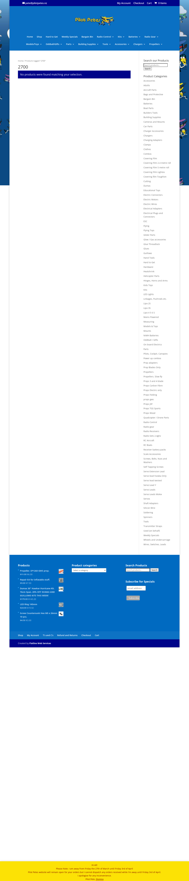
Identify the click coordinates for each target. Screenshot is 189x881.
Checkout (138, 3)
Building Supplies (87, 44)
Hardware (148, 267)
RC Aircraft (148, 440)
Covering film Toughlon (154, 176)
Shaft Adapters (150, 503)
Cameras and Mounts (154, 121)
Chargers (137, 44)
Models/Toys (32, 44)
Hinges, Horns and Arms (155, 280)
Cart (149, 3)
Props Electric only (152, 390)
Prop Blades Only (152, 367)
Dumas (146, 185)
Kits (120, 37)
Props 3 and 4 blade (153, 381)
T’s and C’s (48, 849)
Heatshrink (148, 271)
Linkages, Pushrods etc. (155, 298)
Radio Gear (150, 37)
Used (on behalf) (151, 530)
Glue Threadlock (151, 244)
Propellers (154, 44)
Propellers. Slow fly (152, 376)
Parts (68, 44)
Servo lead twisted (152, 480)
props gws (148, 399)
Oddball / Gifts (150, 339)
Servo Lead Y (149, 485)
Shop (39, 37)
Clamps (147, 144)
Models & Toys (150, 326)
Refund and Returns (67, 849)
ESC (145, 221)
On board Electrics (152, 344)
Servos (146, 498)
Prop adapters (150, 362)
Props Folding (150, 394)
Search (148, 68)
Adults (146, 85)
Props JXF (148, 404)
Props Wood (149, 413)
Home (30, 37)
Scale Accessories (152, 454)
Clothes (147, 149)
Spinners (147, 517)
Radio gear (148, 426)
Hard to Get (52, 37)
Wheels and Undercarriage (156, 539)
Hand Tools (149, 257)
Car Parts (148, 126)
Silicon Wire (149, 507)
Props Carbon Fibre (153, 385)
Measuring (148, 321)
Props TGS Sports (152, 408)
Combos (147, 153)
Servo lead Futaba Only (154, 475)
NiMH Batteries (151, 335)
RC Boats (147, 445)
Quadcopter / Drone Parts (156, 417)
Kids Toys (148, 285)
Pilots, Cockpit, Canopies (155, 353)
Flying (146, 225)
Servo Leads (149, 489)
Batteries (133, 37)
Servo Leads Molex (152, 494)
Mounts (147, 330)
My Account (124, 3)
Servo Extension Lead (154, 471)
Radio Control (104, 37)
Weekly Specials (70, 37)
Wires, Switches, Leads (154, 544)
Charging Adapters (152, 140)
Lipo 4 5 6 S (149, 312)
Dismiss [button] (100, 879)
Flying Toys (148, 230)
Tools (105, 44)
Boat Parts (148, 108)
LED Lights (148, 294)
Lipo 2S (147, 303)
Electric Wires (150, 204)
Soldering (148, 512)
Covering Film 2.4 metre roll (157, 162)
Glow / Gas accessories (154, 239)
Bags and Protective (153, 94)
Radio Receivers (151, 431)
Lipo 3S (147, 308)
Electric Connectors (153, 194)
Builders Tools (150, 112)
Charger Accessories (153, 131)
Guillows (147, 253)
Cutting (147, 181)
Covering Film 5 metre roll (156, 167)
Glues (146, 248)
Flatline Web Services (40, 857)
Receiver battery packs (154, 449)
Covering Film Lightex (154, 172)
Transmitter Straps (152, 526)
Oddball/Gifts (52, 44)
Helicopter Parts (151, 276)
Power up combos (152, 358)
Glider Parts (149, 235)
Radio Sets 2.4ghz (152, 435)
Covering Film (150, 158)
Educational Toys (151, 190)
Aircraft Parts (150, 90)
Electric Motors (150, 199)
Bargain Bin (87, 37)
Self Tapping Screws (153, 466)
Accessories (121, 44)
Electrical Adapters (152, 208)
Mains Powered (151, 317)
